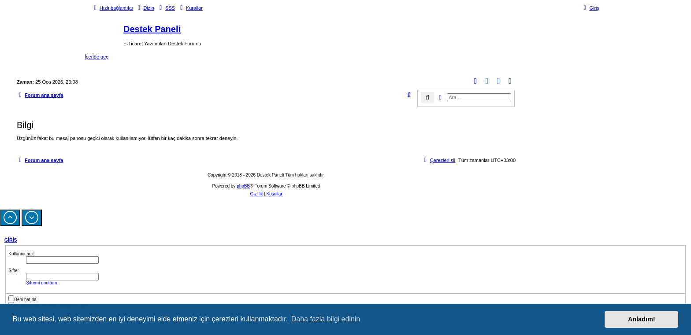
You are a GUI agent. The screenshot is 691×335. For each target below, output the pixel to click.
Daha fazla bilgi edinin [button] (325, 319)
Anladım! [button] (641, 319)
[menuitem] (144, 8)
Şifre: (13, 270)
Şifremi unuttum (41, 282)
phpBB (243, 186)
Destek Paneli (152, 29)
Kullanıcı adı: (21, 253)
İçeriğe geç (96, 56)
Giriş (10, 240)
